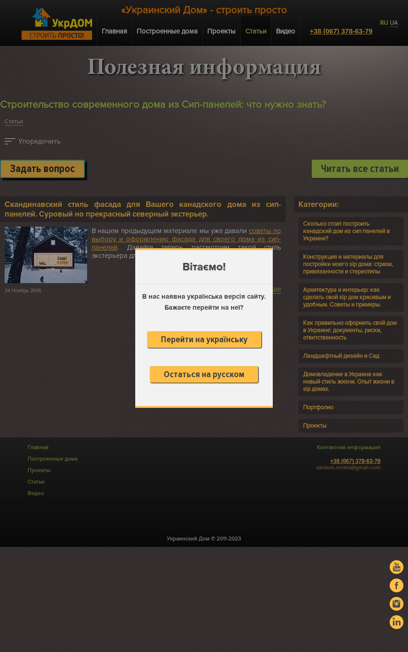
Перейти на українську (204, 339)
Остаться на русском (204, 374)
